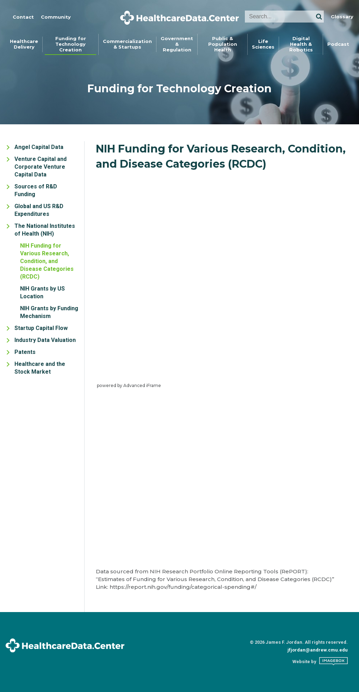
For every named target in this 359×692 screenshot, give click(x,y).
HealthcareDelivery (24, 44)
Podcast (338, 44)
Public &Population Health (222, 44)
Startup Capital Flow (41, 328)
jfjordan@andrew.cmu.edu (317, 650)
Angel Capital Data (38, 147)
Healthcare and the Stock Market (39, 368)
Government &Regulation (177, 44)
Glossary (342, 16)
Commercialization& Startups (127, 44)
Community (56, 17)
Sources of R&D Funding (35, 190)
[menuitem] (24, 44)
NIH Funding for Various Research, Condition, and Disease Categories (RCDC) (47, 261)
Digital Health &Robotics (301, 44)
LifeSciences (263, 44)
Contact (23, 17)
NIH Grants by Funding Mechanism (49, 312)
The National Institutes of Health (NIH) (44, 230)
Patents (25, 352)
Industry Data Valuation (45, 340)
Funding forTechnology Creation (70, 44)
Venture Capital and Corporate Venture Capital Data (40, 167)
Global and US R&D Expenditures (38, 210)
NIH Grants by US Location (42, 292)
